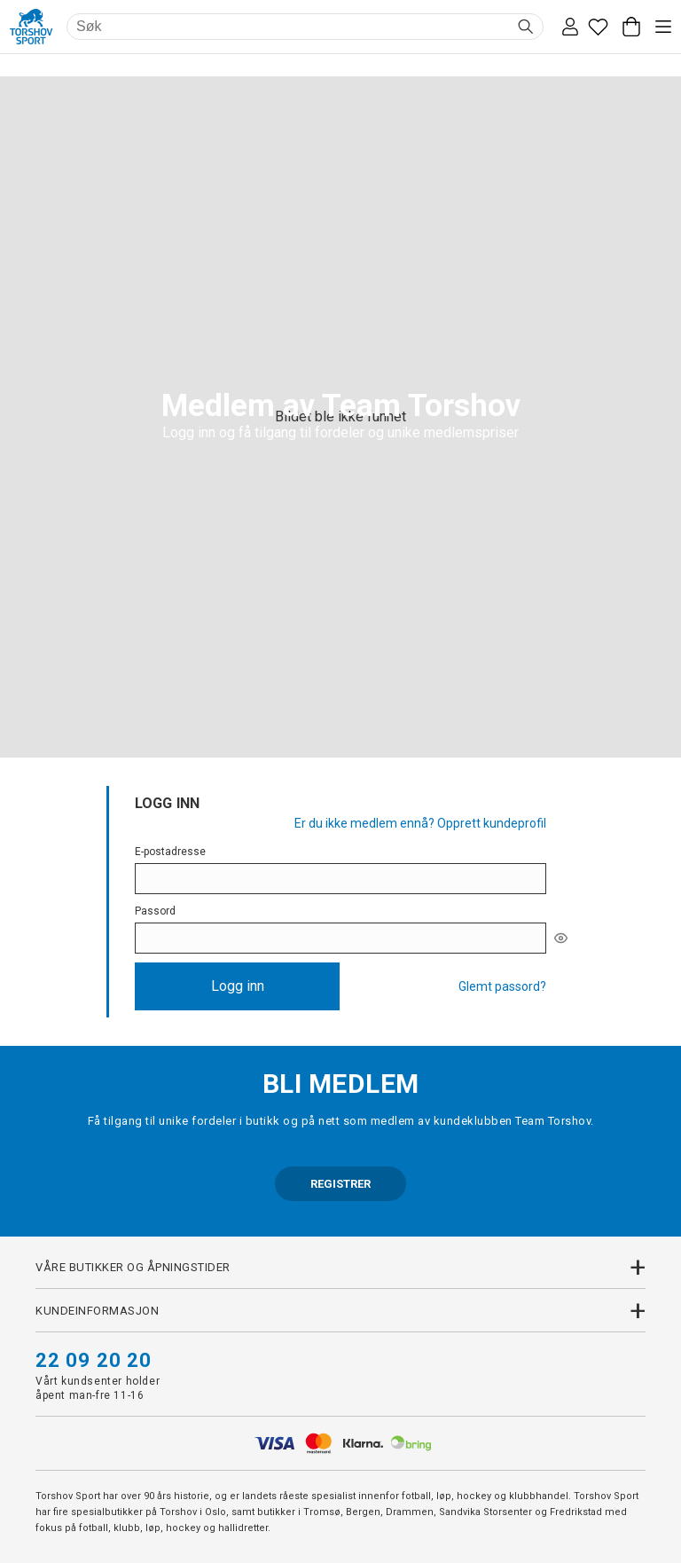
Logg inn (237, 986)
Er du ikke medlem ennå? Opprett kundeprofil (420, 823)
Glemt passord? (502, 986)
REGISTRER (340, 1183)
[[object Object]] (561, 937)
